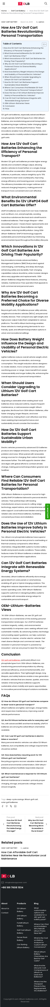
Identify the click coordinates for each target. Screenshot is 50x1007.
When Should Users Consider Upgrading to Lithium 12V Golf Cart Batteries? (23, 78)
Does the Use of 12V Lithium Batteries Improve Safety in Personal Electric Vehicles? (24, 94)
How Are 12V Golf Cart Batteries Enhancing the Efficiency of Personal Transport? (23, 49)
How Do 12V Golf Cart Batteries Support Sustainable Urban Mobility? (21, 83)
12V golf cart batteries (10, 660)
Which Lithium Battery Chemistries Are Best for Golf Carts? (41, 956)
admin (41, 22)
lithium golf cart (31, 799)
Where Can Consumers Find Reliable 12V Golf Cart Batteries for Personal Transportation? (24, 88)
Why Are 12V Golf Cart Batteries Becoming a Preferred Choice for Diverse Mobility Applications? (23, 66)
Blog (36, 903)
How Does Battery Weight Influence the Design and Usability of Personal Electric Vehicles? (24, 73)
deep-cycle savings (15, 799)
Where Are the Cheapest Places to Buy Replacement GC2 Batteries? (40, 986)
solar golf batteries (9, 802)
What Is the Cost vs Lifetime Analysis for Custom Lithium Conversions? (41, 942)
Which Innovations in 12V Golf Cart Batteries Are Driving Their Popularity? (24, 59)
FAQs (7, 109)
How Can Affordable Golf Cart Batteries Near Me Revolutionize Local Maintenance (23, 855)
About (4, 903)
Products (21, 903)
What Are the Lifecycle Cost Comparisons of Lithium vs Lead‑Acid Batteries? (41, 971)
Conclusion (10, 106)
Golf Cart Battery (18, 10)
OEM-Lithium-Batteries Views (17, 103)
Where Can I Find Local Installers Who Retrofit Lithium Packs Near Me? (41, 929)
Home (4, 10)
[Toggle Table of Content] (43, 44)
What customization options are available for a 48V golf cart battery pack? (40, 914)
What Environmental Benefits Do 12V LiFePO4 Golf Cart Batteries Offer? (23, 54)
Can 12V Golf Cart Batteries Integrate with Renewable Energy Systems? (23, 99)
